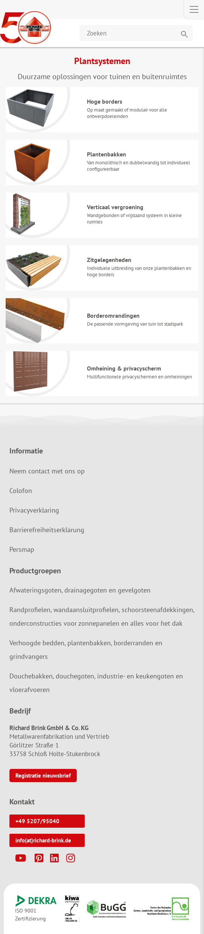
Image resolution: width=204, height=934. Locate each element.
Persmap (21, 549)
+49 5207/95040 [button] (37, 821)
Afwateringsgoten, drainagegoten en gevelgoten (80, 590)
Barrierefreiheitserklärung (46, 529)
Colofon (20, 490)
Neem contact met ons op (47, 471)
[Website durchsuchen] (136, 33)
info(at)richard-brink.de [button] (43, 840)
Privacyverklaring (34, 510)
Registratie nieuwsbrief (43, 775)
